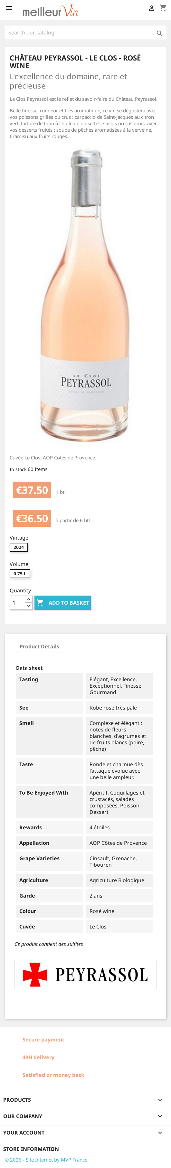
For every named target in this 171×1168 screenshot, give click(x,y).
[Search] (85, 32)
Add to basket (62, 603)
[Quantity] (17, 603)
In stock (18, 469)
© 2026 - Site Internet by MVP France (46, 1159)
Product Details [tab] (39, 646)
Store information (31, 1149)
